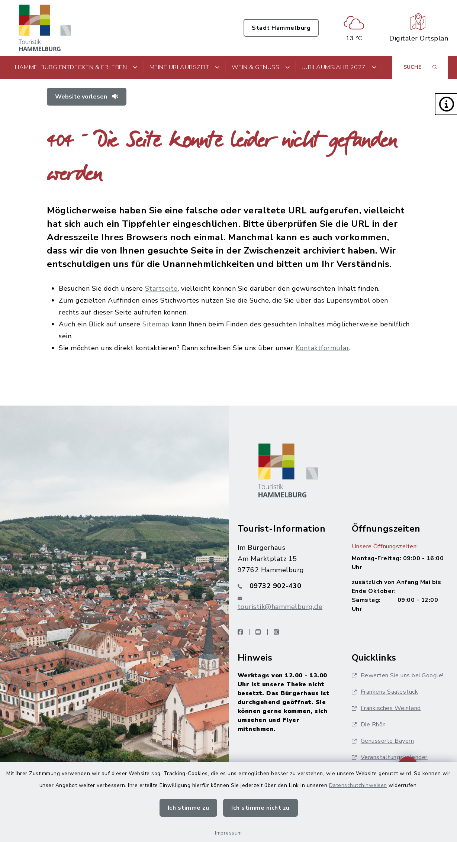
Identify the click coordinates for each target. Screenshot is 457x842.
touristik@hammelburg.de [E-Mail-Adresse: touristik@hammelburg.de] (280, 606)
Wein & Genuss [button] (261, 67)
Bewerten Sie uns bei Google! (398, 675)
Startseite (161, 288)
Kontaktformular (323, 347)
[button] (446, 104)
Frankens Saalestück (385, 692)
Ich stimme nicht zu (260, 808)
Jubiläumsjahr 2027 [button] (339, 67)
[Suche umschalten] (420, 67)
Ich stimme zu (188, 808)
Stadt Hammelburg (281, 28)
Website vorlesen (86, 97)
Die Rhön (369, 724)
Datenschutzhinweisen (358, 785)
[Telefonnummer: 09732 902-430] (286, 585)
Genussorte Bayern (383, 741)
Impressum (228, 832)
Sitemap (156, 324)
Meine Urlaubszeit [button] (184, 67)
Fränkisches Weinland (386, 708)
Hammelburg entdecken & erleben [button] (76, 67)
